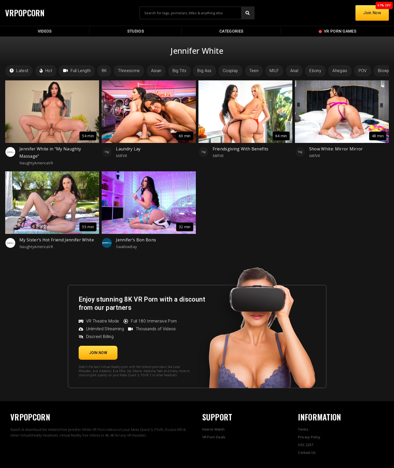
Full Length (77, 70)
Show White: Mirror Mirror (336, 149)
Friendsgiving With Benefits (241, 149)
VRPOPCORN (25, 13)
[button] (98, 353)
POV (363, 70)
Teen (253, 70)
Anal (294, 70)
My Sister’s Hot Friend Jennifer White (56, 240)
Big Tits (180, 70)
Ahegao (339, 70)
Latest (19, 70)
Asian (156, 70)
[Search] (247, 13)
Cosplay (230, 70)
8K (104, 70)
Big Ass (204, 70)
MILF (274, 70)
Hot (46, 70)
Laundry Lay (128, 149)
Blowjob (385, 70)
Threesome (129, 70)
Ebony (315, 70)
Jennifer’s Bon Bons (136, 240)
